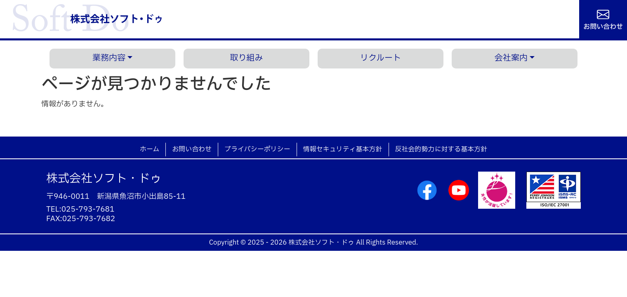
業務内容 (108, 58)
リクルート (380, 58)
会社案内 (511, 58)
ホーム (149, 149)
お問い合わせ (603, 26)
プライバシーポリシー (257, 149)
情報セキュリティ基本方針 (342, 149)
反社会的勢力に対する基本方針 (441, 149)
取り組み (246, 58)
